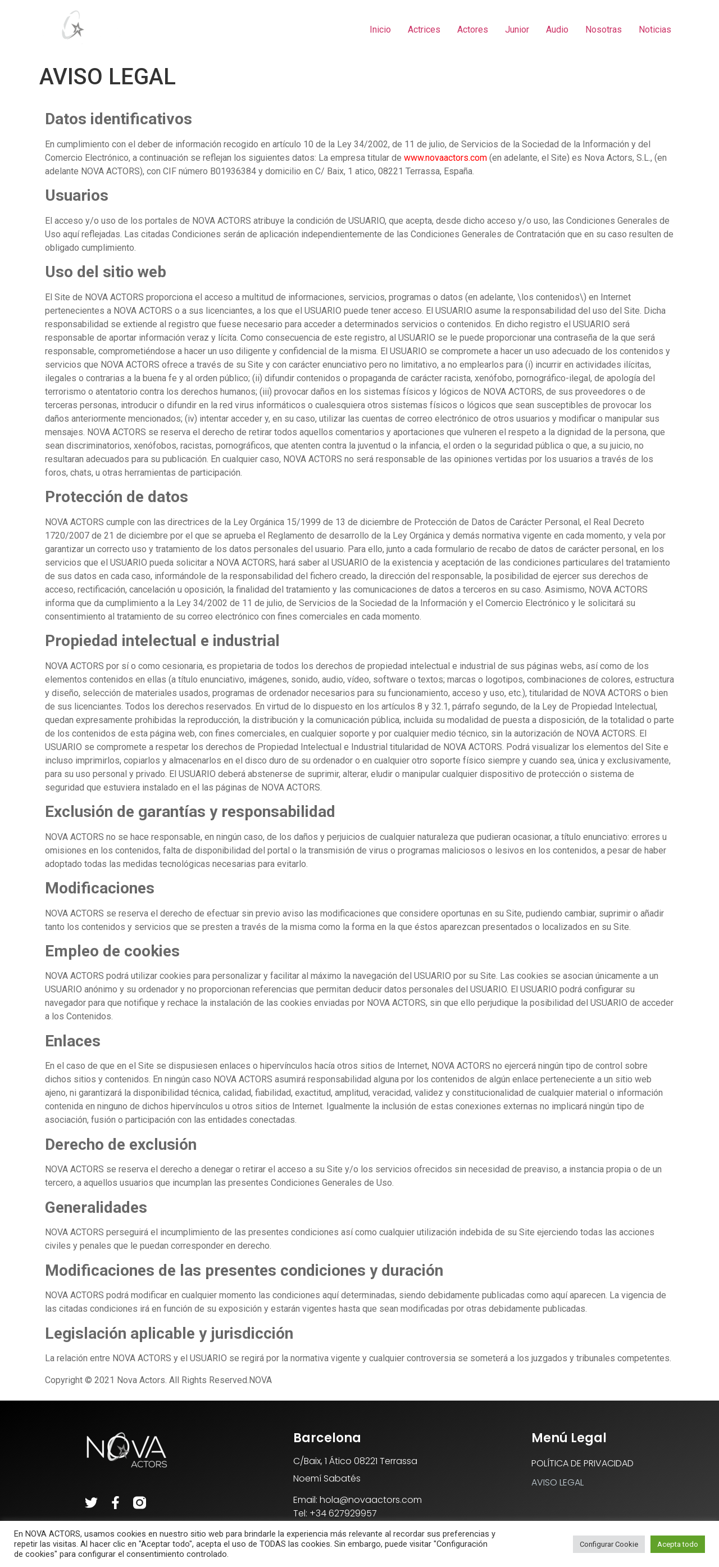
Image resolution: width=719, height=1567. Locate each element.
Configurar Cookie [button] (609, 1544)
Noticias (655, 29)
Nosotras (603, 29)
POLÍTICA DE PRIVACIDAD (582, 1463)
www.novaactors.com (445, 157)
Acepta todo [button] (677, 1544)
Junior (517, 29)
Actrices (424, 29)
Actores (472, 29)
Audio (557, 29)
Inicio (380, 29)
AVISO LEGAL (557, 1482)
